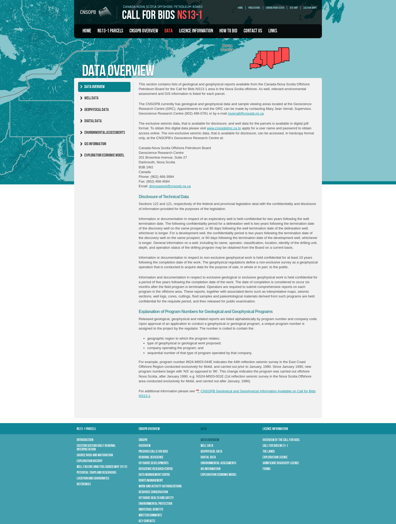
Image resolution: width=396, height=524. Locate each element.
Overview (145, 445)
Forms (267, 469)
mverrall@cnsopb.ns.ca (246, 113)
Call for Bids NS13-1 (275, 445)
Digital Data (93, 121)
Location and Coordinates (93, 478)
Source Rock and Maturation (95, 455)
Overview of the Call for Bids (281, 440)
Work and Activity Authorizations (160, 486)
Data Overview (94, 86)
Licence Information (196, 31)
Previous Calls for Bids (153, 451)
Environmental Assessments (104, 132)
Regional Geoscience (151, 457)
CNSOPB (143, 440)
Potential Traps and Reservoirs (96, 472)
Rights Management (151, 480)
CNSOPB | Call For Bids (141, 12)
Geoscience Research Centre (156, 469)
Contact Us (253, 31)
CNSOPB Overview (143, 31)
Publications (254, 7)
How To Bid (228, 31)
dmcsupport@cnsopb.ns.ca (170, 186)
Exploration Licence (275, 457)
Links (272, 31)
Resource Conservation (153, 492)
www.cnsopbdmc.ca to (224, 128)
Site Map (294, 7)
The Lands (269, 451)
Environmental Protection (155, 503)
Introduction (85, 440)
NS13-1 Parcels (110, 31)
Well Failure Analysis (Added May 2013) (102, 466)
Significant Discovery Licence (281, 463)
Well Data (91, 98)
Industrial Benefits (151, 509)
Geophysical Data (96, 109)
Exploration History (90, 461)
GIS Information (95, 143)
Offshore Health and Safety (156, 498)
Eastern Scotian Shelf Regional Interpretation (96, 447)
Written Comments (150, 515)
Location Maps (310, 7)
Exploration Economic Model (104, 155)
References (84, 484)
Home (240, 7)
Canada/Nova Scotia (275, 7)
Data (169, 31)
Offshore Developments (153, 463)
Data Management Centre (154, 474)
